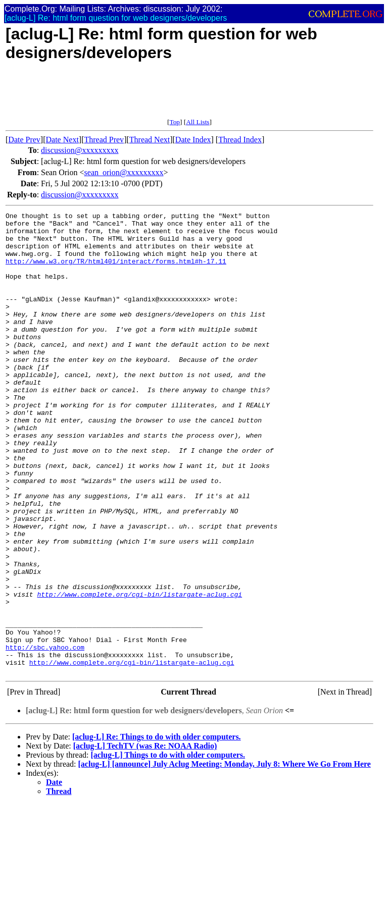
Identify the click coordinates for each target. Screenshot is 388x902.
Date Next (62, 139)
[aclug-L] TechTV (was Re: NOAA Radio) (145, 838)
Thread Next (149, 139)
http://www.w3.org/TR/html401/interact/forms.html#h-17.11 (116, 271)
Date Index (193, 139)
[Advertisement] (189, 95)
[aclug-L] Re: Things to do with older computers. (156, 829)
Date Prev (24, 139)
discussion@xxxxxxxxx (79, 150)
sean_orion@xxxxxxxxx (124, 172)
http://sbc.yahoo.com (45, 734)
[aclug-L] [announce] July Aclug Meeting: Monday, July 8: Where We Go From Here (224, 856)
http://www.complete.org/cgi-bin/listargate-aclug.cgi (139, 671)
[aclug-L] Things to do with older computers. (167, 847)
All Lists (197, 122)
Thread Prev (104, 139)
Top (174, 122)
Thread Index (240, 139)
